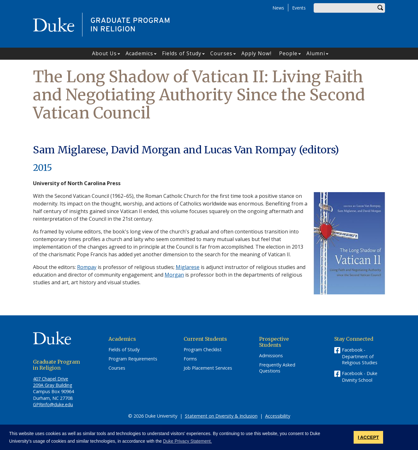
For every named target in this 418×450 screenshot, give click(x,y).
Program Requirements (132, 359)
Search (380, 8)
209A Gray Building (52, 385)
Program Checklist (203, 350)
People (288, 53)
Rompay (86, 267)
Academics (139, 53)
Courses (221, 53)
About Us (104, 53)
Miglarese (187, 267)
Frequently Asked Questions (277, 368)
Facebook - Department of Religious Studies (359, 356)
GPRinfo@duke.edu (53, 404)
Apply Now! (256, 53)
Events (299, 8)
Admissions (271, 356)
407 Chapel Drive (50, 379)
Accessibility (277, 416)
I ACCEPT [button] (368, 437)
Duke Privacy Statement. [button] (187, 441)
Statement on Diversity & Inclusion (221, 416)
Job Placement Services (208, 368)
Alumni (315, 53)
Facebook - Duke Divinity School (359, 376)
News (278, 8)
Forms (190, 359)
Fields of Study (182, 53)
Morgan (174, 274)
